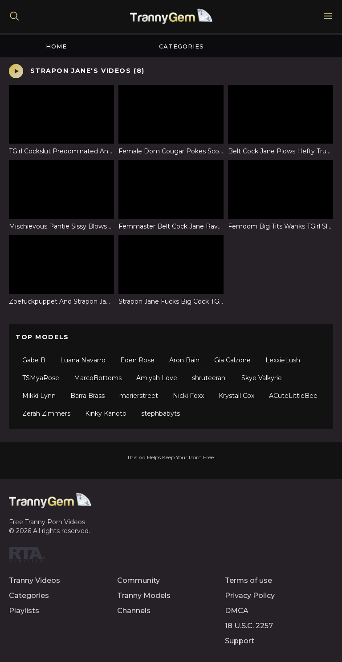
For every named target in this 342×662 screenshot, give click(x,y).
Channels (134, 610)
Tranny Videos (34, 580)
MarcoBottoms (98, 378)
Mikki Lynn (39, 396)
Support (239, 641)
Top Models (42, 337)
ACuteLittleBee (293, 396)
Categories (181, 46)
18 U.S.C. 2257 (249, 626)
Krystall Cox (236, 396)
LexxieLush (282, 360)
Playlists (24, 610)
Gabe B (33, 360)
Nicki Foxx (188, 396)
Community (138, 580)
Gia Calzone (232, 360)
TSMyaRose (40, 378)
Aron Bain (184, 360)
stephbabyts (160, 413)
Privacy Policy (250, 595)
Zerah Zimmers (46, 413)
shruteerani (209, 378)
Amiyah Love (156, 378)
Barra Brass (87, 396)
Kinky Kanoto (105, 413)
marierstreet (138, 396)
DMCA (236, 610)
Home (56, 46)
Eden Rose (137, 360)
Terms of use (248, 580)
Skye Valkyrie (261, 378)
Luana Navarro (83, 360)
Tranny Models (144, 595)
